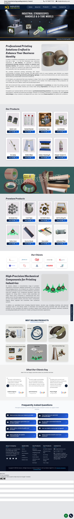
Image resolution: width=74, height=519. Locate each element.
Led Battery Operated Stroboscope (50, 129)
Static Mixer (29, 155)
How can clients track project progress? (51, 428)
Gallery (54, 7)
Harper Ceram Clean (61, 155)
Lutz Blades (61, 129)
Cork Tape (29, 218)
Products (46, 7)
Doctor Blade (29, 241)
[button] (66, 385)
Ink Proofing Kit (61, 218)
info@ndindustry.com (63, 1)
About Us (37, 7)
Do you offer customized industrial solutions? (50, 422)
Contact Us (62, 7)
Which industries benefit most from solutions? (50, 435)
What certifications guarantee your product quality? (18, 422)
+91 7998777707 (48, 1)
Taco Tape (46, 462)
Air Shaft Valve (45, 218)
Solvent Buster (29, 129)
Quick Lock (13, 129)
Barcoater (45, 241)
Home (30, 7)
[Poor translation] (3, 479)
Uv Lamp (13, 155)
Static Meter (35, 457)
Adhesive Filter (61, 241)
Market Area (25, 459)
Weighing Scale (36, 452)
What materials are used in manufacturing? (16, 435)
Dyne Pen (45, 457)
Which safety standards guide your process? (18, 428)
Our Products (25, 453)
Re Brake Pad (13, 218)
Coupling (34, 454)
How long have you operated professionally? (48, 415)
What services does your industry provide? (20, 415)
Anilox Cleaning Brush (46, 155)
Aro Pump (45, 454)
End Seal (34, 462)
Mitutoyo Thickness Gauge (36, 449)
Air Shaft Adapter (47, 449)
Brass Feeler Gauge (46, 459)
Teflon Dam (13, 241)
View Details (13, 132)
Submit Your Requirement (72, 312)
